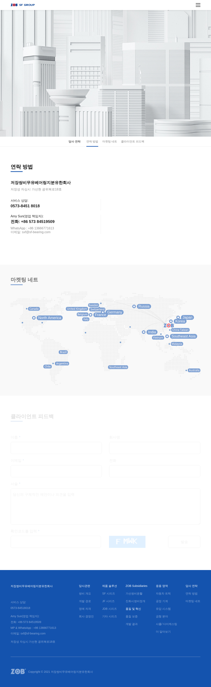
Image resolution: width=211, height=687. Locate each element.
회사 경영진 (86, 616)
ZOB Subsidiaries (136, 585)
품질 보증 (132, 616)
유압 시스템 (163, 608)
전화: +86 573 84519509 (33, 224)
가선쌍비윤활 (134, 593)
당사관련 (84, 585)
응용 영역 (162, 585)
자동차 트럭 (163, 593)
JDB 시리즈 (109, 608)
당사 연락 (75, 141)
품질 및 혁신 (133, 608)
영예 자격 (85, 608)
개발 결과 (132, 624)
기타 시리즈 (109, 616)
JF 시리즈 (108, 601)
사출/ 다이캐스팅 (166, 624)
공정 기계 (162, 601)
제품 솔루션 (109, 585)
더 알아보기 (163, 631)
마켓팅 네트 (109, 141)
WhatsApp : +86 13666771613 (32, 230)
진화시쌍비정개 (135, 601)
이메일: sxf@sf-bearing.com (30, 234)
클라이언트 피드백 (132, 141)
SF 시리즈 (108, 593)
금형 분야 (162, 616)
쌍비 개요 (85, 593)
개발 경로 (85, 601)
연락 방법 (92, 141)
